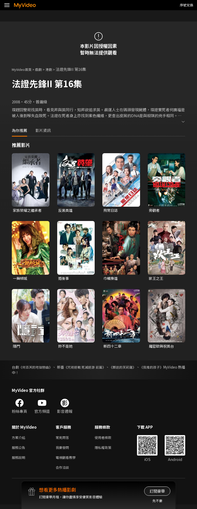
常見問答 (63, 439)
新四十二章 (113, 347)
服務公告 (19, 450)
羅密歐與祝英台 (162, 347)
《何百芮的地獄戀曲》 (39, 368)
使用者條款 (107, 439)
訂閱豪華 (157, 491)
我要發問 (63, 450)
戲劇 (42, 69)
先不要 (157, 500)
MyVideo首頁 (23, 69)
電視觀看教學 (67, 460)
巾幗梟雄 (111, 279)
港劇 (54, 69)
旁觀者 (154, 210)
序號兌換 (186, 5)
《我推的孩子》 (172, 368)
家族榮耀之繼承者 (28, 210)
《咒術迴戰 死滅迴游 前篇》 (97, 368)
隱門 (17, 347)
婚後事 (64, 279)
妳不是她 (66, 347)
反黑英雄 (66, 210)
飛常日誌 (111, 210)
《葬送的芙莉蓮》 (139, 368)
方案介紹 (19, 439)
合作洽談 (63, 471)
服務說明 (19, 460)
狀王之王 (156, 279)
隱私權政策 (107, 450)
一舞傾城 (20, 279)
